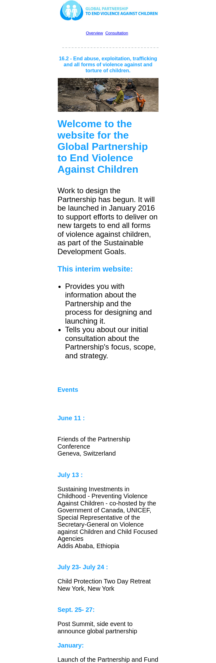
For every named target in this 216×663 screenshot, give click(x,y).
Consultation (116, 33)
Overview (94, 33)
